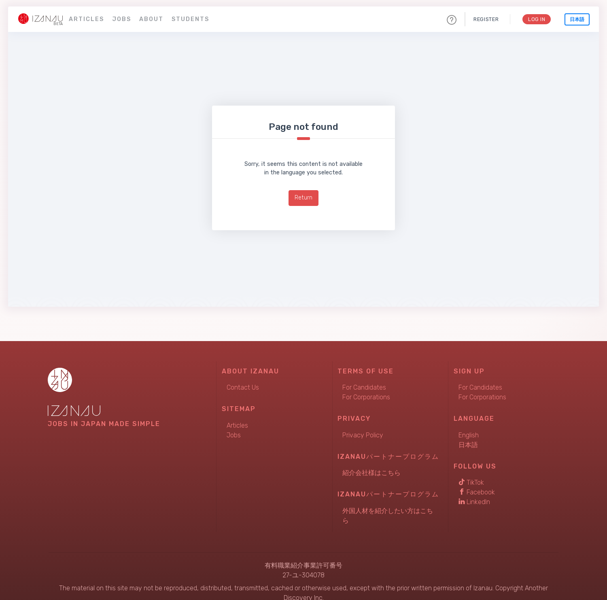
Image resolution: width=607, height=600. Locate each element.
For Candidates (364, 387)
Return (303, 197)
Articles (86, 19)
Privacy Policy (362, 435)
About (151, 19)
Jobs (121, 19)
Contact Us (243, 387)
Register (485, 19)
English (468, 435)
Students (190, 19)
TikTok (471, 482)
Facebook (476, 492)
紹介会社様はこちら (371, 473)
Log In (536, 19)
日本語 (577, 19)
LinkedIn (474, 502)
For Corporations (366, 397)
